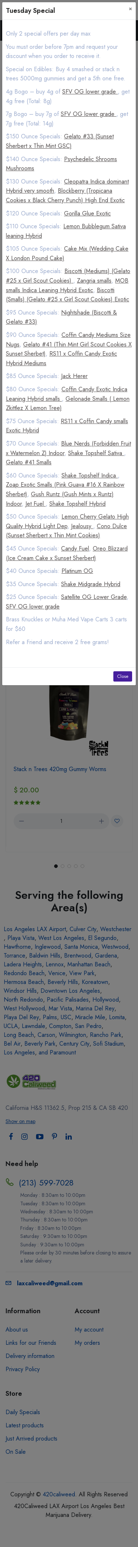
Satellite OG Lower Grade (94, 597)
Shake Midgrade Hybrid (90, 584)
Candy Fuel (75, 548)
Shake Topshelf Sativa (96, 453)
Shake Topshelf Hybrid (77, 504)
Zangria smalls (94, 280)
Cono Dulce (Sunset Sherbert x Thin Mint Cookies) (66, 531)
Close (122, 676)
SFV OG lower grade (90, 91)
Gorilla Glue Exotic (87, 213)
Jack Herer (74, 376)
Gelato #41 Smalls (29, 462)
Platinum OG (77, 571)
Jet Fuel (35, 504)
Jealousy (82, 526)
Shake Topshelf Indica (89, 475)
